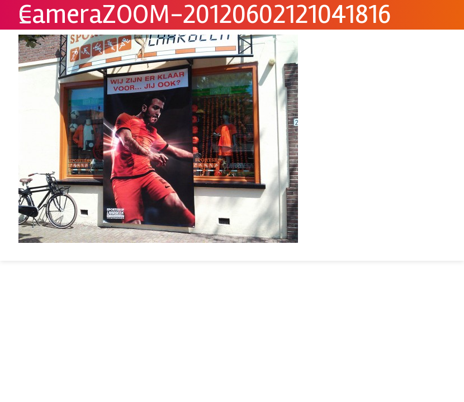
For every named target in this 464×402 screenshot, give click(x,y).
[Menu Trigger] (25, 17)
